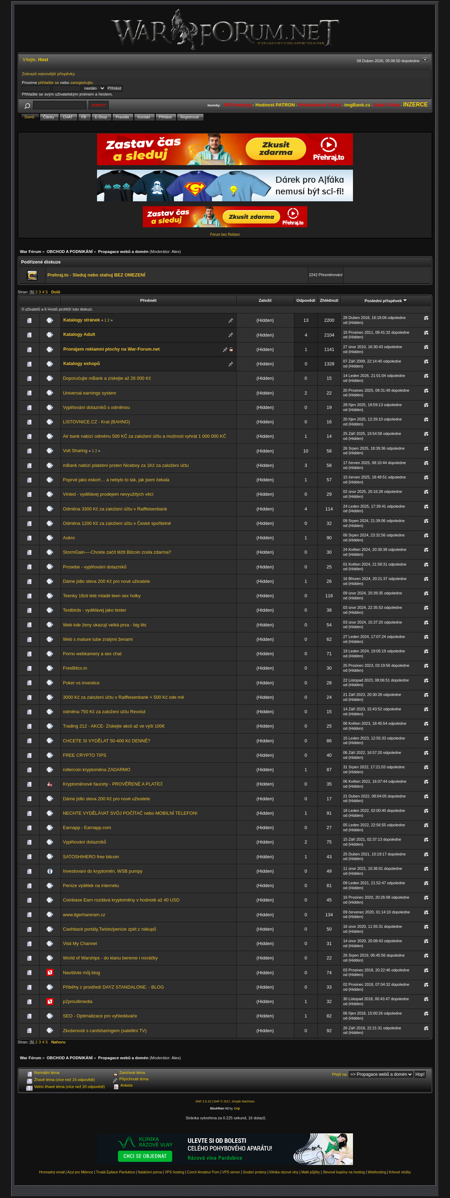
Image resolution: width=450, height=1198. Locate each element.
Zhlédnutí (329, 300)
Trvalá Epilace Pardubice (115, 1172)
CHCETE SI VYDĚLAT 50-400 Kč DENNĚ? (106, 740)
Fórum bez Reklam (225, 234)
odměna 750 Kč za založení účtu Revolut (104, 711)
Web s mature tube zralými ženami (98, 639)
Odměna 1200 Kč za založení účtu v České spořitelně (117, 523)
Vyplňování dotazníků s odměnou (96, 407)
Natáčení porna (150, 1172)
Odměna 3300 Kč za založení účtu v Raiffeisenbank (115, 509)
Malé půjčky (310, 1172)
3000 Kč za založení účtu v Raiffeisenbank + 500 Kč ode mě (123, 697)
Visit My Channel (80, 943)
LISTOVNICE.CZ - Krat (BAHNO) (96, 421)
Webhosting (377, 1172)
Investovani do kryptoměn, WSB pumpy (102, 871)
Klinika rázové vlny (283, 1172)
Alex (176, 251)
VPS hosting (174, 1172)
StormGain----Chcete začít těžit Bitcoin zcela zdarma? (117, 552)
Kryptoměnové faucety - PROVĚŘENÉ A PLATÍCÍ (112, 784)
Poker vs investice (81, 682)
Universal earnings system (89, 393)
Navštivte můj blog (81, 972)
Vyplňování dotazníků (84, 842)
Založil (265, 300)
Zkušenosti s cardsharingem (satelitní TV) (105, 1030)
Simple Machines (243, 1101)
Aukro (69, 537)
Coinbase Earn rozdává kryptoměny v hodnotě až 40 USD (121, 900)
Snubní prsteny (254, 1172)
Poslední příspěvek (386, 300)
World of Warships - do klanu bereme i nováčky (110, 958)
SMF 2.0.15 (203, 1101)
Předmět (148, 300)
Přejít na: (340, 1074)
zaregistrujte (81, 82)
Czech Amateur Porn (203, 1172)
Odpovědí (305, 300)
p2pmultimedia (77, 1001)
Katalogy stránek (81, 320)
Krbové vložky (400, 1172)
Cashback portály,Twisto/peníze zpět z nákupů (109, 929)
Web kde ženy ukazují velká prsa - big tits (104, 624)
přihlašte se (48, 82)
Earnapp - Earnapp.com (87, 827)
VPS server (231, 1172)
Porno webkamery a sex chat (92, 653)
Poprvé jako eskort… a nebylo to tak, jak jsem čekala (116, 479)
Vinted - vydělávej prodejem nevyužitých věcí (108, 494)
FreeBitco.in (75, 668)
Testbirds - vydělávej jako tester (94, 610)
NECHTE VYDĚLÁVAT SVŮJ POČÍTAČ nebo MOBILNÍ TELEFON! (130, 813)
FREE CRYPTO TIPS (84, 755)
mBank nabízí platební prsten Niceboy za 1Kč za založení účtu (126, 465)
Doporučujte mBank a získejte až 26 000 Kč (107, 378)
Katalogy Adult (79, 334)
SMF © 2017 (221, 1101)
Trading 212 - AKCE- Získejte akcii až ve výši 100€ (114, 726)
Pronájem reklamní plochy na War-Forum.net (111, 349)
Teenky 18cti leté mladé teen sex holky (102, 595)
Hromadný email (52, 1172)
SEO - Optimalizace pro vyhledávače (100, 1015)
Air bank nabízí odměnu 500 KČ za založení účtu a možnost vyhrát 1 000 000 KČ (144, 436)
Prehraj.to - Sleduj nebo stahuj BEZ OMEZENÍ (96, 275)
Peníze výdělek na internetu (91, 885)
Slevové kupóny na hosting (344, 1172)
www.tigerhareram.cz (84, 914)
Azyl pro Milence (80, 1172)
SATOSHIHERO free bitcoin (91, 856)
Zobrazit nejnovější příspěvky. (49, 73)
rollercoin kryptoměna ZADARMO (96, 769)
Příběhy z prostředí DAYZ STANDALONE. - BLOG (113, 987)
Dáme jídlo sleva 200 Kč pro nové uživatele (106, 581)
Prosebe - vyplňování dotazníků (95, 566)
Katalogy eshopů (81, 363)
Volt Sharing (75, 450)
